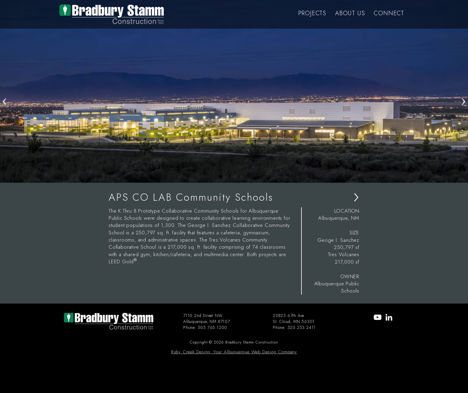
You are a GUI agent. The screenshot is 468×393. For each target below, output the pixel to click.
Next (464, 91)
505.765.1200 (212, 327)
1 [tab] (221, 177)
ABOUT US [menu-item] (350, 13)
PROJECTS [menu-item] (312, 13)
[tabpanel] (234, 91)
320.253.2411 (301, 327)
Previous (4, 91)
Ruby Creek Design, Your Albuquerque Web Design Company (234, 352)
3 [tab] (238, 177)
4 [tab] (247, 177)
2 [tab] (230, 177)
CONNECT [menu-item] (389, 13)
